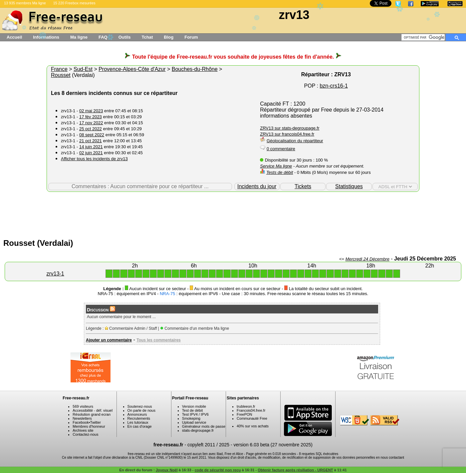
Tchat (147, 37)
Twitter (95, 422)
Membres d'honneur (89, 426)
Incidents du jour (256, 186)
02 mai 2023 (91, 110)
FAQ (103, 37)
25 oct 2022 (90, 128)
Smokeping (191, 418)
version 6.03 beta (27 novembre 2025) (273, 444)
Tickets (303, 186)
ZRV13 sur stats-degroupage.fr (289, 128)
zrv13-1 (55, 273)
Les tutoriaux (137, 422)
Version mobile (194, 406)
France (59, 69)
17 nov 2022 (91, 122)
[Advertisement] (233, 214)
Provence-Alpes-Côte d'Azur (132, 69)
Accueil (14, 37)
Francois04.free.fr (251, 410)
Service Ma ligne (276, 166)
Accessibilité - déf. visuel (93, 410)
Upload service (194, 422)
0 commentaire (281, 148)
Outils (124, 37)
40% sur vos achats (253, 426)
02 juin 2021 (91, 152)
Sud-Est (83, 69)
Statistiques (349, 186)
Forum (191, 37)
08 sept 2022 (91, 134)
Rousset (61, 75)
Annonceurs (137, 414)
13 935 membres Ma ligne (25, 3)
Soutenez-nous (139, 406)
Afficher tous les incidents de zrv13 (94, 158)
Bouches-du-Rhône (195, 69)
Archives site (83, 430)
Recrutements (138, 418)
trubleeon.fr (246, 406)
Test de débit (192, 410)
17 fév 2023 (90, 116)
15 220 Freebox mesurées (74, 3)
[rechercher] (424, 37)
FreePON (244, 414)
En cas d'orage (139, 426)
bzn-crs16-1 (334, 86)
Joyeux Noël (167, 470)
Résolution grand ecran (92, 414)
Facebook (81, 422)
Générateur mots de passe (203, 426)
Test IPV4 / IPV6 (195, 414)
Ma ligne (79, 37)
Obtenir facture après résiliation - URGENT (295, 470)
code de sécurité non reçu (218, 470)
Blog (168, 37)
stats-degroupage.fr (198, 430)
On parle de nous (141, 410)
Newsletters (82, 418)
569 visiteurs (83, 406)
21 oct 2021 (90, 140)
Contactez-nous (85, 434)
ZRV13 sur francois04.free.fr (287, 134)
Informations (46, 37)
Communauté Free (252, 418)
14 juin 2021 (91, 146)
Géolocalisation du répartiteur (295, 140)
